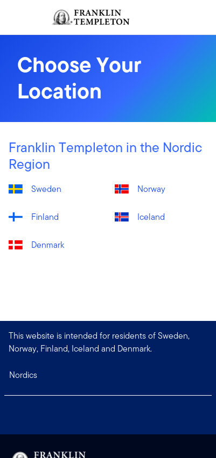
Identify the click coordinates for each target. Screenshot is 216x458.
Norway (151, 189)
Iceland (151, 217)
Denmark (47, 245)
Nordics (23, 375)
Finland (45, 217)
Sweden (46, 189)
